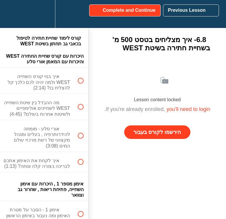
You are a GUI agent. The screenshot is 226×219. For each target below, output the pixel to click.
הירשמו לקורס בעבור (157, 132)
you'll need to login (188, 109)
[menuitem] (44, 14)
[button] (77, 14)
